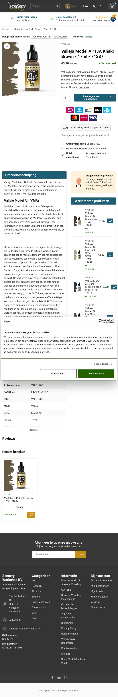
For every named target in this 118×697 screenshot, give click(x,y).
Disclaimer (67, 622)
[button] (84, 6)
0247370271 (16, 619)
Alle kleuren (60, 36)
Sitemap (65, 653)
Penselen (37, 585)
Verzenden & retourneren (68, 641)
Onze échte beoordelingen (69, 606)
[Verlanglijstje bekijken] (101, 6)
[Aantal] (23, 515)
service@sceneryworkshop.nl (24, 628)
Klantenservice (69, 648)
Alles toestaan (96, 373)
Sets (34, 612)
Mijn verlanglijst (99, 596)
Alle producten (98, 607)
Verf (34, 580)
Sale (34, 618)
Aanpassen (59, 373)
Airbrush (36, 591)
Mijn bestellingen (100, 585)
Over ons (66, 589)
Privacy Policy (69, 628)
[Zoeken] (57, 6)
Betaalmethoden (70, 633)
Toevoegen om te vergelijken (74, 135)
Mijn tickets (97, 591)
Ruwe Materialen (41, 602)
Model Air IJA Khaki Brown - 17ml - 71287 (35, 29)
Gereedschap (39, 607)
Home (5, 29)
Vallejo (88, 36)
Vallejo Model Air (41, 36)
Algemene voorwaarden (68, 615)
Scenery (36, 596)
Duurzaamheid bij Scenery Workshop (71, 582)
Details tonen (101, 363)
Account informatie (101, 580)
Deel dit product (100, 135)
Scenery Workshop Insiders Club (71, 597)
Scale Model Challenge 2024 (73, 661)
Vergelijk (95, 602)
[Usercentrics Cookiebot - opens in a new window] (101, 321)
